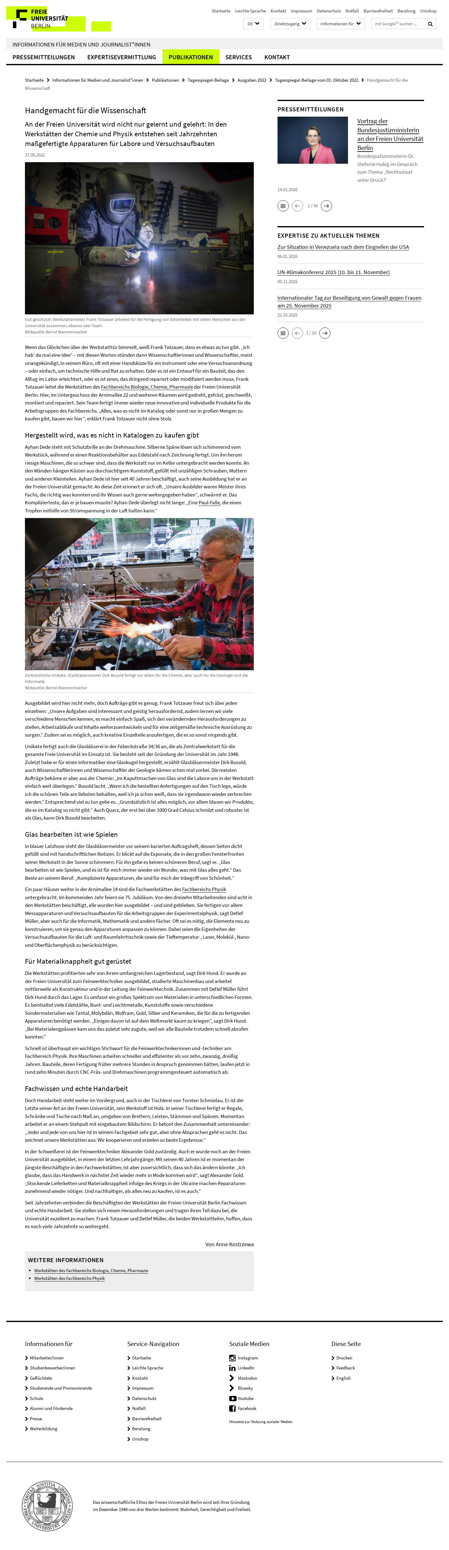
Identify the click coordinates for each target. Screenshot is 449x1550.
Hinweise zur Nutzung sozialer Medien (260, 1421)
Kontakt (278, 11)
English (343, 1378)
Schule (36, 1398)
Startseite (221, 11)
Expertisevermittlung (121, 57)
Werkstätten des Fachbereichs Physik (69, 1278)
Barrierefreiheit (378, 11)
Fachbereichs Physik (204, 889)
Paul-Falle (209, 502)
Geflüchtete (41, 1378)
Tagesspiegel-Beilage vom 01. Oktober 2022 (316, 80)
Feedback (345, 1368)
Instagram (248, 1358)
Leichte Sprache (250, 11)
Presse (36, 1419)
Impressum (301, 11)
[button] (253, 24)
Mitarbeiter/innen (47, 1358)
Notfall (352, 11)
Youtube (245, 1398)
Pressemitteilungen (43, 57)
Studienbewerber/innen (52, 1368)
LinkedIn (246, 1368)
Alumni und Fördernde (51, 1408)
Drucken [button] (344, 1358)
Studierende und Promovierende (61, 1388)
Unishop (428, 11)
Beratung (407, 11)
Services (238, 57)
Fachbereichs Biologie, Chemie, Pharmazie (147, 386)
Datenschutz (329, 11)
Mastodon (247, 1378)
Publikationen (191, 57)
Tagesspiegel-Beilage (208, 80)
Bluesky (245, 1388)
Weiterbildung (43, 1428)
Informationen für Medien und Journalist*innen (81, 44)
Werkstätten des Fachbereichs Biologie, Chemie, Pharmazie (91, 1270)
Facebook (247, 1408)
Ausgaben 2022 (252, 80)
